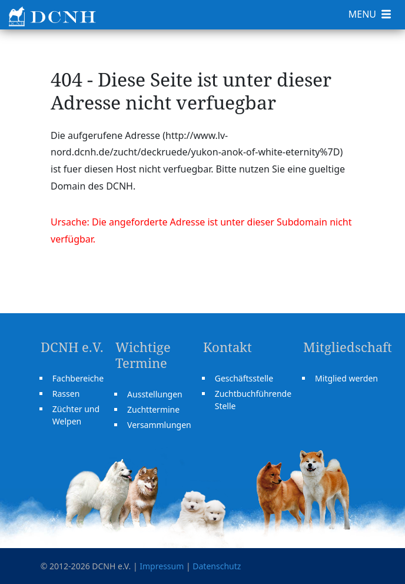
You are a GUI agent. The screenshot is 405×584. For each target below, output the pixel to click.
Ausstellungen (154, 394)
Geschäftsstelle (244, 378)
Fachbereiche (78, 378)
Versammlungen (159, 424)
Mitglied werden (346, 378)
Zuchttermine (153, 409)
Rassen (66, 393)
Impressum (162, 566)
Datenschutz (216, 566)
